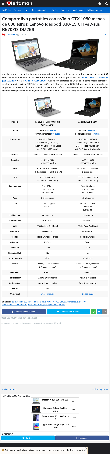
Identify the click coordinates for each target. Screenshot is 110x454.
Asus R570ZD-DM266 (36, 80)
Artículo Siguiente (100, 389)
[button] (3, 3)
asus (44, 302)
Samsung (65, 10)
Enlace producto (48, 294)
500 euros (28, 302)
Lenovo (82, 302)
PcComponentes (94, 10)
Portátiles (6, 10)
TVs (26, 10)
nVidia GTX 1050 (35, 305)
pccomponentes (50, 305)
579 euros (51, 130)
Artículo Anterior (9, 389)
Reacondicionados (39, 10)
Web (74, 401)
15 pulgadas (17, 302)
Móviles (54, 10)
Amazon (17, 10)
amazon (37, 302)
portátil (62, 305)
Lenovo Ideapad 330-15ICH (14, 305)
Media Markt (78, 10)
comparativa (72, 302)
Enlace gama (87, 294)
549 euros (92, 130)
